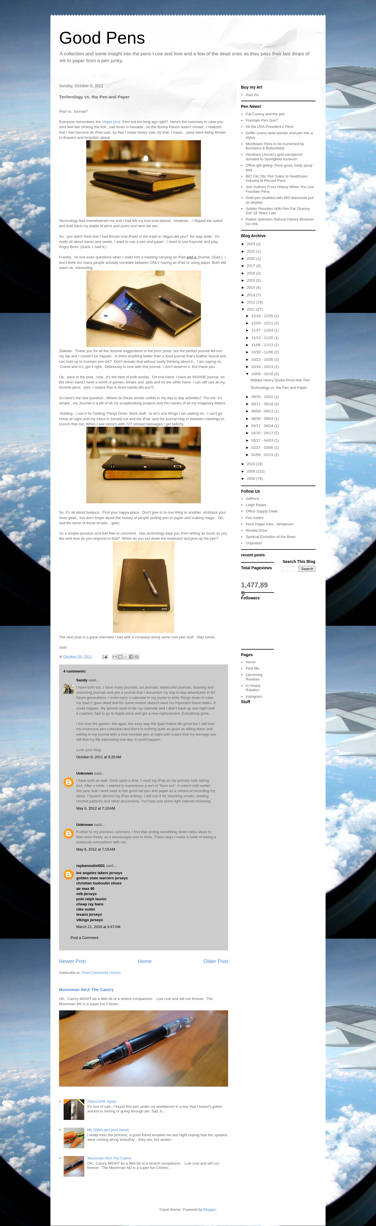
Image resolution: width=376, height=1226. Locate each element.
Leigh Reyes (256, 505)
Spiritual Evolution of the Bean (270, 537)
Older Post (215, 961)
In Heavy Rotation (253, 687)
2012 (251, 302)
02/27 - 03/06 (262, 447)
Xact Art (252, 95)
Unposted (254, 543)
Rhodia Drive (256, 530)
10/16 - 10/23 (262, 367)
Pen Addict (254, 518)
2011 (251, 309)
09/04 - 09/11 (262, 411)
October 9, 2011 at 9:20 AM (98, 757)
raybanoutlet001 (90, 866)
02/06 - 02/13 (262, 455)
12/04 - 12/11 (262, 323)
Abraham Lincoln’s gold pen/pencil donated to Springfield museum (274, 156)
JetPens (252, 498)
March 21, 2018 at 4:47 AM (98, 927)
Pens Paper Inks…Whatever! (270, 524)
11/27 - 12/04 (262, 330)
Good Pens (102, 37)
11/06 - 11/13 (262, 345)
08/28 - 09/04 (262, 418)
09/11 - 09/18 (262, 404)
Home (145, 961)
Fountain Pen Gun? (262, 120)
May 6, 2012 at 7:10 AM (95, 808)
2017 (251, 266)
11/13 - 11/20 (262, 338)
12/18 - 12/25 (262, 316)
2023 (251, 244)
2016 (251, 273)
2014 (251, 287)
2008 (251, 478)
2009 (251, 471)
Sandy (81, 680)
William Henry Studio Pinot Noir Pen (280, 380)
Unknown (84, 773)
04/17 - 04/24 (262, 426)
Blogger (209, 1209)
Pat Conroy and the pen (265, 114)
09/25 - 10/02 (262, 397)
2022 (251, 251)
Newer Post (72, 961)
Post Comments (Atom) (101, 972)
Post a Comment (84, 937)
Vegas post (112, 122)
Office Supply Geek (262, 511)
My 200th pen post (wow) (108, 1130)
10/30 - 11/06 (262, 352)
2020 (251, 258)
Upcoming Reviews (254, 677)
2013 (251, 295)
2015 (251, 280)
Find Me (252, 668)
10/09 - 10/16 (262, 374)
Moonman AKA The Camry (86, 989)
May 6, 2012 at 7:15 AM (95, 849)
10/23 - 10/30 (262, 359)
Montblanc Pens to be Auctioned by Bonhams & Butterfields (275, 146)
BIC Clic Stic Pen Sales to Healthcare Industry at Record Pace (277, 178)
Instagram (254, 696)
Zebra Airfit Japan (101, 1101)
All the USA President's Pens (269, 126)
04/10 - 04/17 (262, 433)
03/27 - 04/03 (262, 440)
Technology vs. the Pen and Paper (278, 387)
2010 (251, 464)
